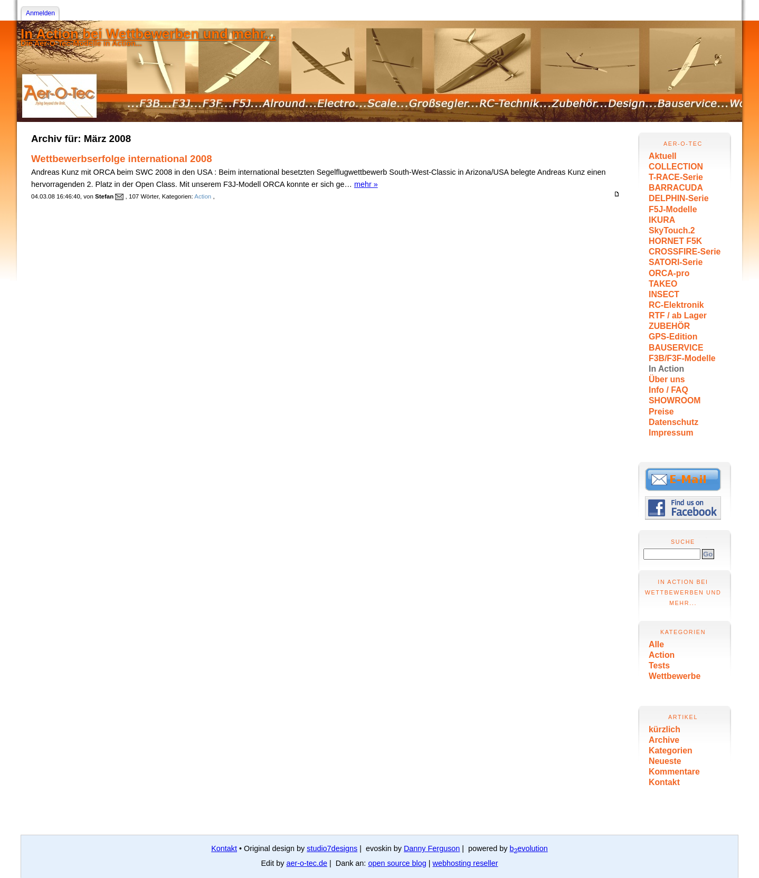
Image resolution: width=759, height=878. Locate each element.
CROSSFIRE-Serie (684, 251)
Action (662, 654)
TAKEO (663, 283)
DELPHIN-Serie (678, 198)
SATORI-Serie (676, 262)
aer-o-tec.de (306, 863)
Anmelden (40, 13)
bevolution (529, 848)
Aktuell (663, 156)
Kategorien (670, 750)
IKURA (662, 219)
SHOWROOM (674, 400)
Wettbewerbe (674, 676)
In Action (666, 368)
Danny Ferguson (432, 848)
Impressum (671, 432)
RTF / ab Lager (678, 315)
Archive (664, 739)
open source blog (397, 863)
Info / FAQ (668, 389)
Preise (661, 411)
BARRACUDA (676, 187)
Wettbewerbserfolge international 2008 (121, 158)
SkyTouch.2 (672, 230)
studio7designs (332, 848)
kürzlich (664, 729)
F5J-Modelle (673, 209)
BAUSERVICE (676, 347)
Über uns (667, 379)
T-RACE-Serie (676, 177)
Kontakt (664, 782)
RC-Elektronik (676, 304)
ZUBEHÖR (669, 326)
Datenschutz (673, 422)
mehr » (366, 184)
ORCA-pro (669, 273)
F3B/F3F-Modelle (682, 358)
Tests (659, 665)
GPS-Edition (673, 336)
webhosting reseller (465, 863)
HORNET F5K (675, 241)
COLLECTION (676, 166)
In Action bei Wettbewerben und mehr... (148, 33)
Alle (656, 644)
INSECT (664, 294)
